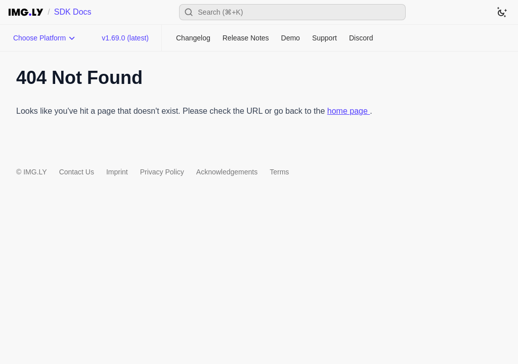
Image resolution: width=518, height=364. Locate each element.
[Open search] (292, 12)
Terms (279, 172)
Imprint (117, 172)
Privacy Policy (162, 172)
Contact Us (76, 172)
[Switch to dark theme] (502, 12)
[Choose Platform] (44, 38)
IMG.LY (35, 172)
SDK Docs (73, 12)
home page (348, 111)
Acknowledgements (226, 172)
